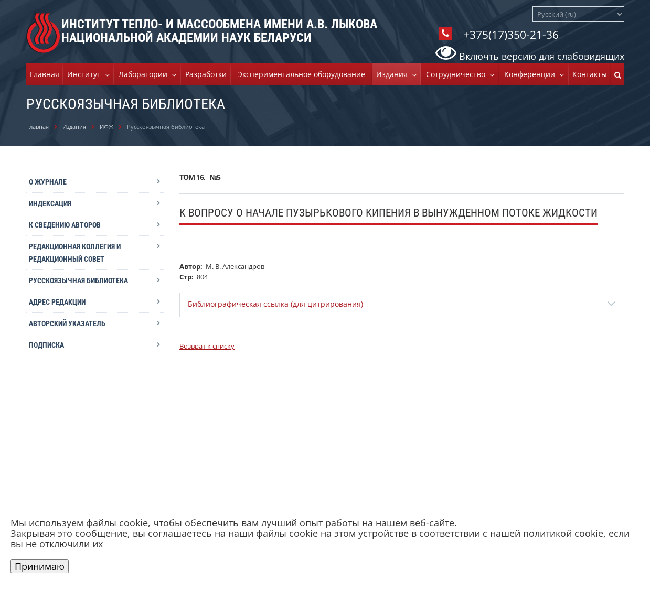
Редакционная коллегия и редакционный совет (75, 252)
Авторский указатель (67, 323)
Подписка (46, 345)
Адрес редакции (57, 302)
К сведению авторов (65, 225)
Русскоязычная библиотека (78, 280)
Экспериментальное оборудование (301, 74)
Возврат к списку (207, 346)
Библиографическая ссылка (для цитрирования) (275, 304)
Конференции (531, 74)
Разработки (206, 74)
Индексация (50, 203)
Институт (86, 74)
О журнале (48, 182)
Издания (394, 74)
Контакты (589, 74)
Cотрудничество (457, 74)
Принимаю (40, 566)
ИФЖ (106, 127)
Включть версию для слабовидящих (529, 56)
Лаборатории (145, 74)
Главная (44, 74)
